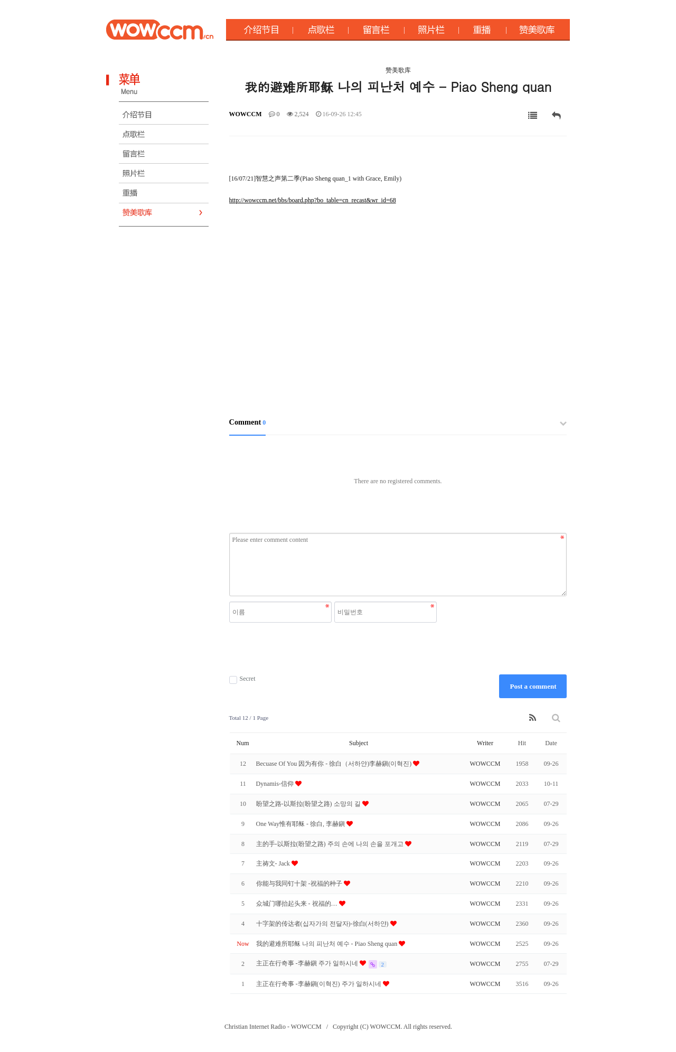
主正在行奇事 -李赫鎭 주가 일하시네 (308, 963)
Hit (522, 743)
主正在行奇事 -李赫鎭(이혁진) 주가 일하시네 (319, 984)
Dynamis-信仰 (275, 783)
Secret (242, 679)
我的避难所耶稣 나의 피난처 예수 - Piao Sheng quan (327, 943)
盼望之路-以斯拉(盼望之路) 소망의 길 (309, 803)
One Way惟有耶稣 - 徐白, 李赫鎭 (301, 824)
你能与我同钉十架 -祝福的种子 (300, 883)
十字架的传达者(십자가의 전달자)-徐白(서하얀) (323, 923)
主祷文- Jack (274, 863)
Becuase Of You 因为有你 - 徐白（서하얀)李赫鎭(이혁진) (335, 763)
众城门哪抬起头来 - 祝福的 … (297, 903)
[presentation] (334, 648)
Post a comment (533, 686)
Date (551, 743)
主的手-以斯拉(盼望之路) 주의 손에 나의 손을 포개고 (330, 844)
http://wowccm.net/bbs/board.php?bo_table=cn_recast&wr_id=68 (312, 200)
